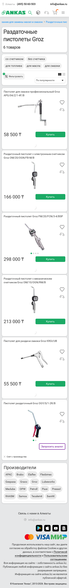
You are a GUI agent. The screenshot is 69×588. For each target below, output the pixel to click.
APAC (9, 474)
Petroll (33, 488)
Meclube (10, 488)
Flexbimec (46, 474)
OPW (22, 488)
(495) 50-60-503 (26, 4)
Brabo (20, 474)
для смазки (52, 66)
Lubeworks (48, 481)
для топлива (14, 66)
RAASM (10, 496)
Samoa (23, 496)
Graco (23, 481)
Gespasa (11, 481)
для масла (33, 66)
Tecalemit (36, 496)
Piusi (44, 488)
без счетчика (36, 59)
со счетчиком (14, 59)
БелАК (51, 496)
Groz (34, 481)
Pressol (56, 488)
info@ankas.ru (58, 4)
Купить (50, 134)
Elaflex (32, 474)
